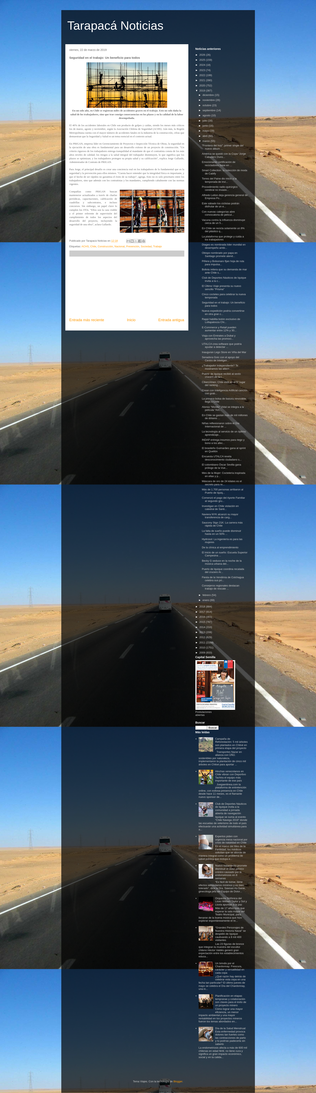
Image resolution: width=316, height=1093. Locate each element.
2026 (202, 54)
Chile (93, 246)
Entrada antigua (171, 320)
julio (205, 120)
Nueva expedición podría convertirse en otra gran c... (223, 312)
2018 (202, 606)
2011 (202, 642)
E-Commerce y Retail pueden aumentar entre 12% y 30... (219, 329)
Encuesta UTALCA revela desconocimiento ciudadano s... (222, 458)
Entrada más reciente (86, 320)
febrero (207, 595)
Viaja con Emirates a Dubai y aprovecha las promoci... (219, 337)
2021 (202, 80)
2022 (202, 75)
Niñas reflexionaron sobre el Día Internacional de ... (220, 425)
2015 (202, 621)
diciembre (208, 95)
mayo (206, 130)
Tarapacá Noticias (115, 25)
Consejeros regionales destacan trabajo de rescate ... (220, 587)
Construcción (105, 246)
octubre (207, 105)
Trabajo (157, 246)
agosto (206, 115)
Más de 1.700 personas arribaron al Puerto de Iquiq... (222, 491)
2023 (202, 70)
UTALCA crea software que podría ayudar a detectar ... (222, 345)
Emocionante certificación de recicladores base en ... (218, 163)
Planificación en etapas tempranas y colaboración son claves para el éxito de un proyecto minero (230, 1000)
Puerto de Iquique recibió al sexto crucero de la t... (221, 375)
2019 (202, 90)
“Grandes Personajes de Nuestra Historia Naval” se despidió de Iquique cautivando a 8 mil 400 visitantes (230, 934)
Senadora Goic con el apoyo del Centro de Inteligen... (220, 359)
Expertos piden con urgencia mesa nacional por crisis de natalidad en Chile (231, 839)
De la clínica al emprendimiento (220, 547)
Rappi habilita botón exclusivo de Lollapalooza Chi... (221, 321)
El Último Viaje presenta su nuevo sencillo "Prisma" (221, 287)
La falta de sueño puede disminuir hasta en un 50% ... (221, 532)
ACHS (85, 246)
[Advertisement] (127, 287)
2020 (202, 85)
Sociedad (146, 246)
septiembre (209, 110)
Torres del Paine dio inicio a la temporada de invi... (219, 180)
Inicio (131, 320)
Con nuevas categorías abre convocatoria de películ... (218, 213)
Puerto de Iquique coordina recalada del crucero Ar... (223, 570)
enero (206, 600)
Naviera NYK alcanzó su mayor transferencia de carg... (220, 516)
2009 (202, 652)
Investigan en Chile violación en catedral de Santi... (220, 508)
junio (205, 125)
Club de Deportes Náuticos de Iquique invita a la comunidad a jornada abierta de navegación (230, 808)
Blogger (177, 1081)
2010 (202, 647)
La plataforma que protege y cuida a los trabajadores (223, 238)
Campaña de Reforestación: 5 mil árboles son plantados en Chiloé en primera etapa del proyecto (231, 743)
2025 (202, 59)
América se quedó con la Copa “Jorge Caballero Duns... (224, 155)
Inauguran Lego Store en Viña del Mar (224, 352)
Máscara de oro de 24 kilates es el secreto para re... (222, 483)
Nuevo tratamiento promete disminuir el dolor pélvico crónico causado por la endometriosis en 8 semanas (231, 872)
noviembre (208, 100)
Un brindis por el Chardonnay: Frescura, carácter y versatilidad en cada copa (229, 968)
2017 (202, 611)
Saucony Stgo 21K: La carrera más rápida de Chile (222, 524)
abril (205, 135)
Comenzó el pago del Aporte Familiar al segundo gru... (223, 499)
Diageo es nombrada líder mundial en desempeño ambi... (224, 246)
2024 (202, 64)
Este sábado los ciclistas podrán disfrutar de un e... (220, 205)
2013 (202, 632)
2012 (202, 637)
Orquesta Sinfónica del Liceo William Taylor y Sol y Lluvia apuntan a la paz (231, 901)
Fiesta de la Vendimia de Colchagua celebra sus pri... (223, 579)
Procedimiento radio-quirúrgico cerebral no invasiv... (220, 188)
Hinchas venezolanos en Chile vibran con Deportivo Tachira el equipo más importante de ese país (230, 776)
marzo (206, 141)
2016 (202, 616)
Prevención (132, 246)
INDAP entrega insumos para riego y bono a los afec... (223, 441)
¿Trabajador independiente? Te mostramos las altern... (220, 367)
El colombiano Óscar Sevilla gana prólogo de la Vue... (221, 466)
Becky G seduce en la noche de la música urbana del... (222, 562)
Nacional (120, 246)
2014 (202, 627)
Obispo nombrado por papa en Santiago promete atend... (219, 254)
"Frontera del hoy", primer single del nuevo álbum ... (223, 147)
